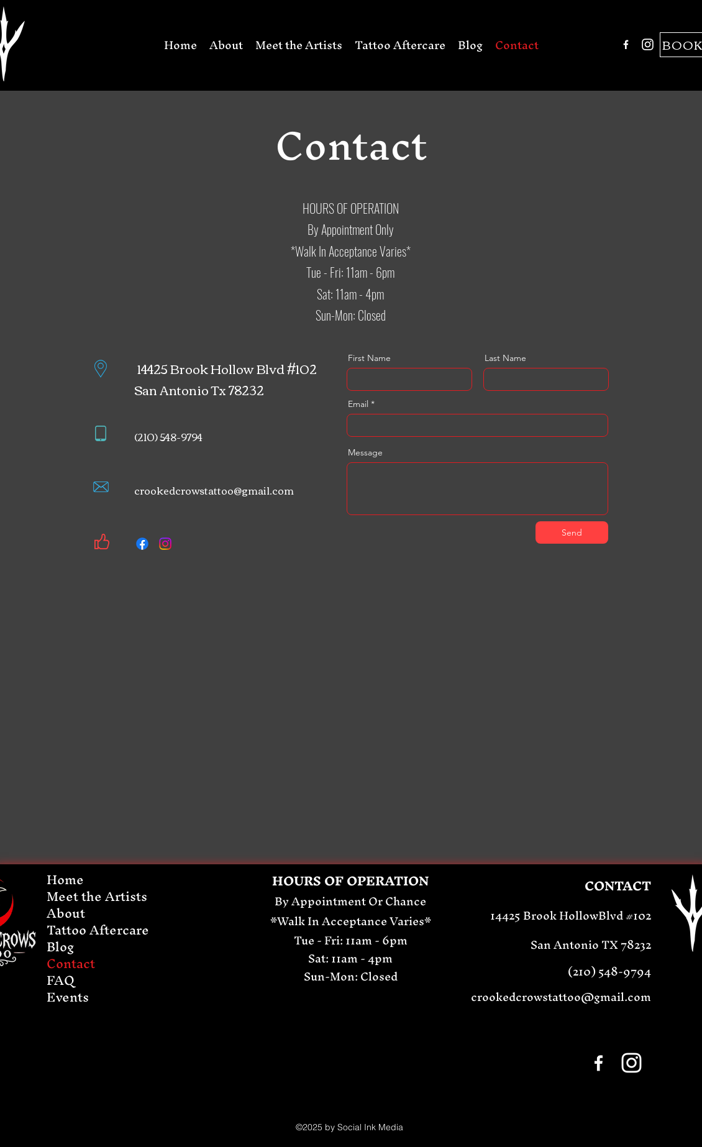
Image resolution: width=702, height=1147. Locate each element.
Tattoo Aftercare (98, 929)
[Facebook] (626, 44)
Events (68, 997)
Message (365, 452)
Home (65, 879)
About (66, 913)
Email (358, 404)
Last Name (505, 358)
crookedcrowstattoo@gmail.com (214, 490)
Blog (61, 946)
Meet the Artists (97, 896)
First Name (369, 358)
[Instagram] (647, 44)
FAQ (61, 980)
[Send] (572, 532)
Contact (71, 963)
